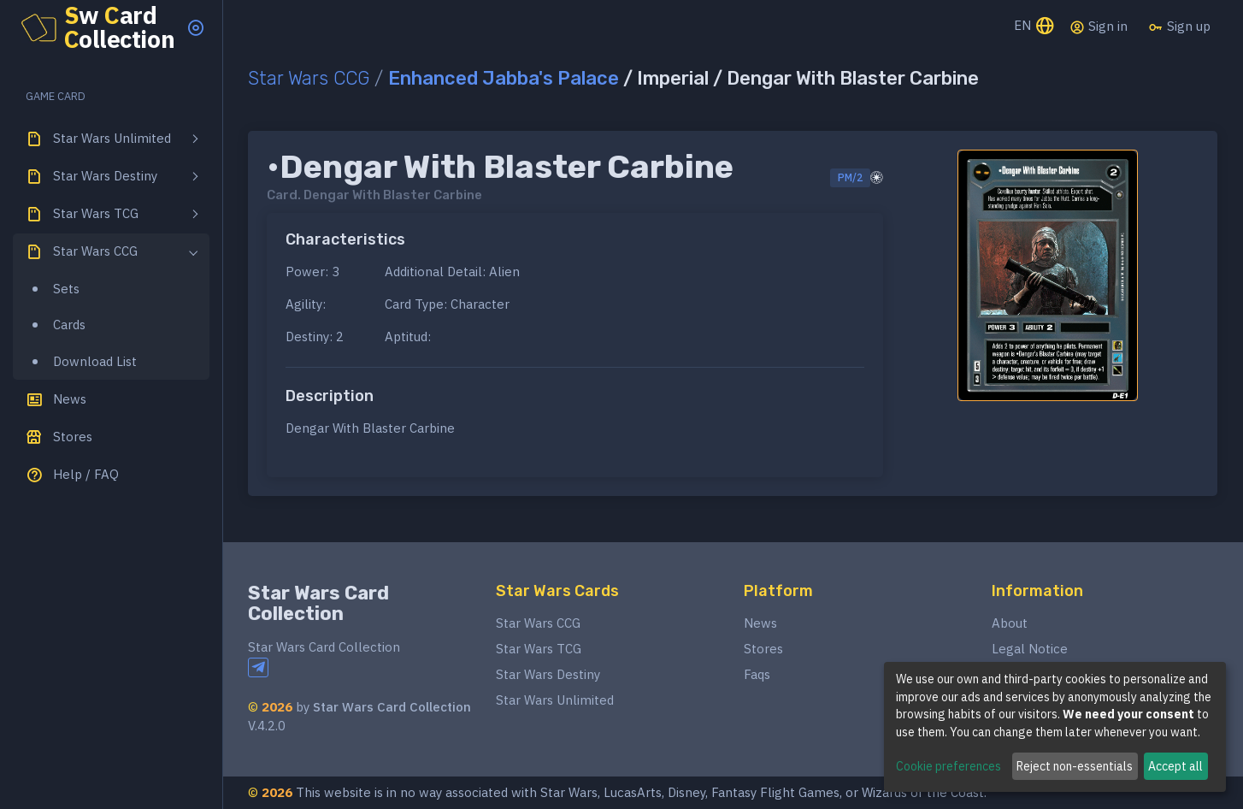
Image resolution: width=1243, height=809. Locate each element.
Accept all (1175, 766)
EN (1035, 27)
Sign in (1098, 26)
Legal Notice (1030, 649)
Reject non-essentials (1074, 766)
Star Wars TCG (538, 649)
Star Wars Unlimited (555, 700)
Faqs (757, 674)
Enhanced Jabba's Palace (503, 78)
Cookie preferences (948, 766)
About (1010, 623)
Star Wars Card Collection (318, 603)
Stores (763, 649)
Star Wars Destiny (548, 674)
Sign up (1179, 26)
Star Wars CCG (308, 78)
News (760, 623)
